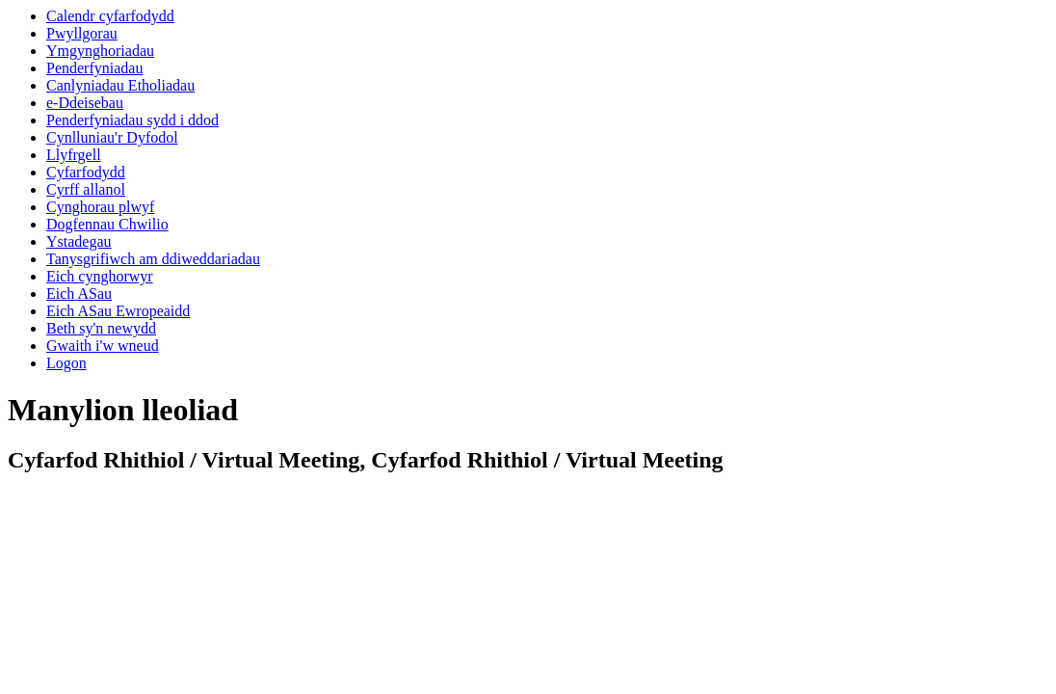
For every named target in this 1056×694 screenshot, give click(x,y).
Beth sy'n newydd (101, 328)
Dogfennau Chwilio (107, 224)
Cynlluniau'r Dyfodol (112, 137)
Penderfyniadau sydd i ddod (132, 120)
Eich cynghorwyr (99, 276)
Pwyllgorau (82, 33)
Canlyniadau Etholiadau (120, 85)
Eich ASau (79, 293)
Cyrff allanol (85, 189)
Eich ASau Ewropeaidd (118, 311)
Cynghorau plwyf (100, 207)
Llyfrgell (73, 155)
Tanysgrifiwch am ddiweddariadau (153, 259)
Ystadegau (79, 241)
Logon (66, 363)
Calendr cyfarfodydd (110, 16)
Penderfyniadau (94, 68)
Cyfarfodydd (85, 172)
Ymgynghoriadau (100, 50)
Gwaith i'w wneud (102, 345)
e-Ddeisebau (84, 102)
